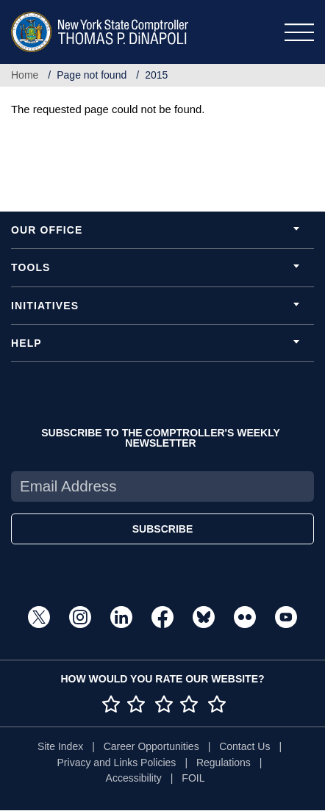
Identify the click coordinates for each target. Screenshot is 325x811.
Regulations (223, 762)
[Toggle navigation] (299, 32)
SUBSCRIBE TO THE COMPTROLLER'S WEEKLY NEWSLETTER (160, 438)
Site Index (60, 746)
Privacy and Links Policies (116, 762)
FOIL (193, 778)
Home (24, 75)
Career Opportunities (151, 746)
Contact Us (244, 746)
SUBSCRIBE (162, 529)
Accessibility (134, 778)
